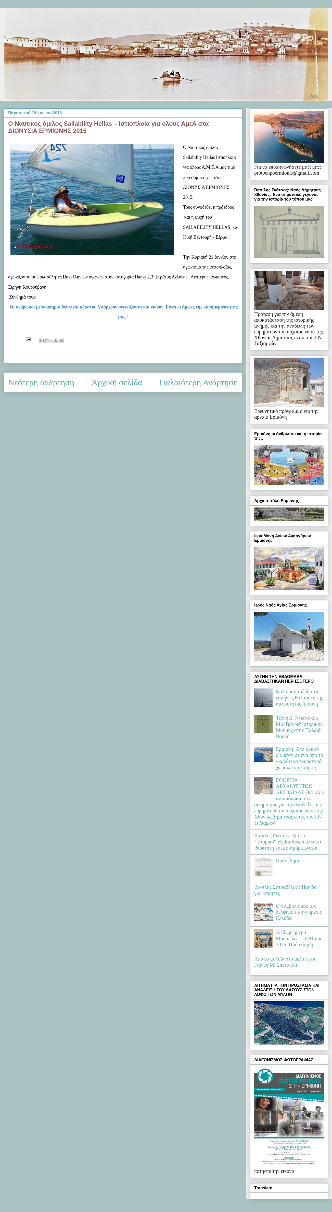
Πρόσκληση (288, 860)
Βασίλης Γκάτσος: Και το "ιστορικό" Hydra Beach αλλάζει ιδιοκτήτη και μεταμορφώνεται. (287, 842)
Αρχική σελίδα (117, 382)
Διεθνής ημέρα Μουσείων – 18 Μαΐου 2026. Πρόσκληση (299, 938)
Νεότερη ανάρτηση (41, 382)
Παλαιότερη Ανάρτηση (198, 382)
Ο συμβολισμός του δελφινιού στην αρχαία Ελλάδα (299, 912)
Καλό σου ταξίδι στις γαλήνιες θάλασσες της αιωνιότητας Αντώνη (299, 698)
